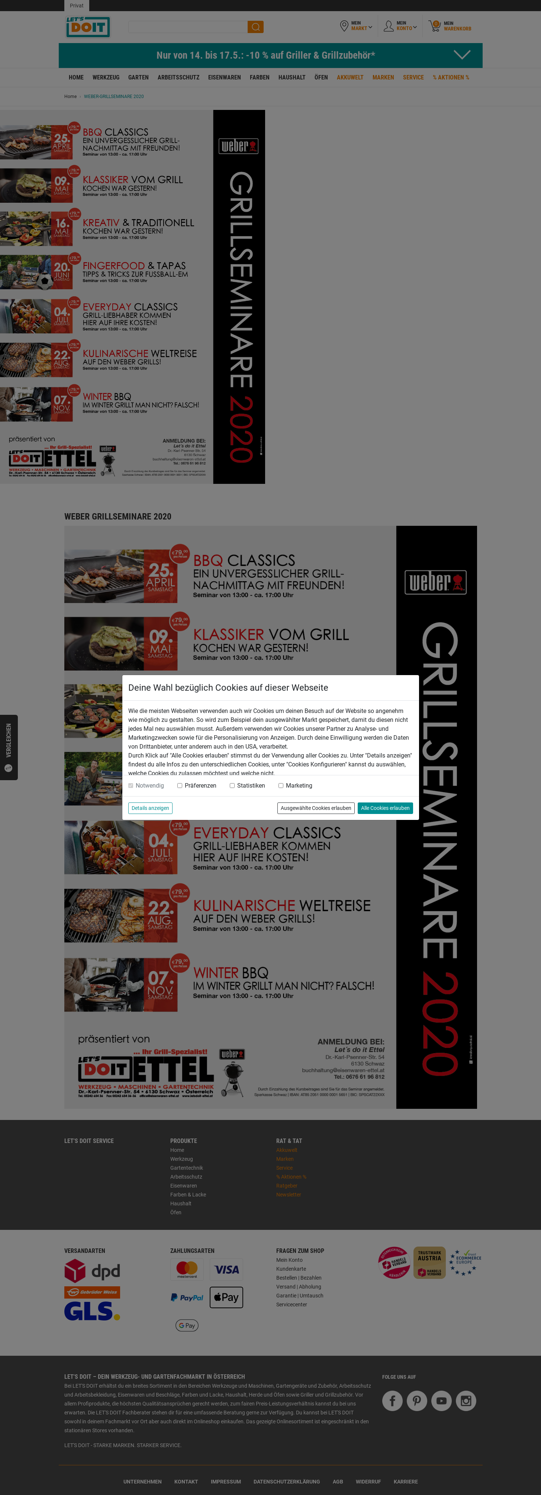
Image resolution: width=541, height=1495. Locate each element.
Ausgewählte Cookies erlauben (316, 808)
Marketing (299, 785)
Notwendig (150, 785)
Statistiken (251, 785)
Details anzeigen (150, 808)
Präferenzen (200, 785)
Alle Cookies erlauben (385, 808)
